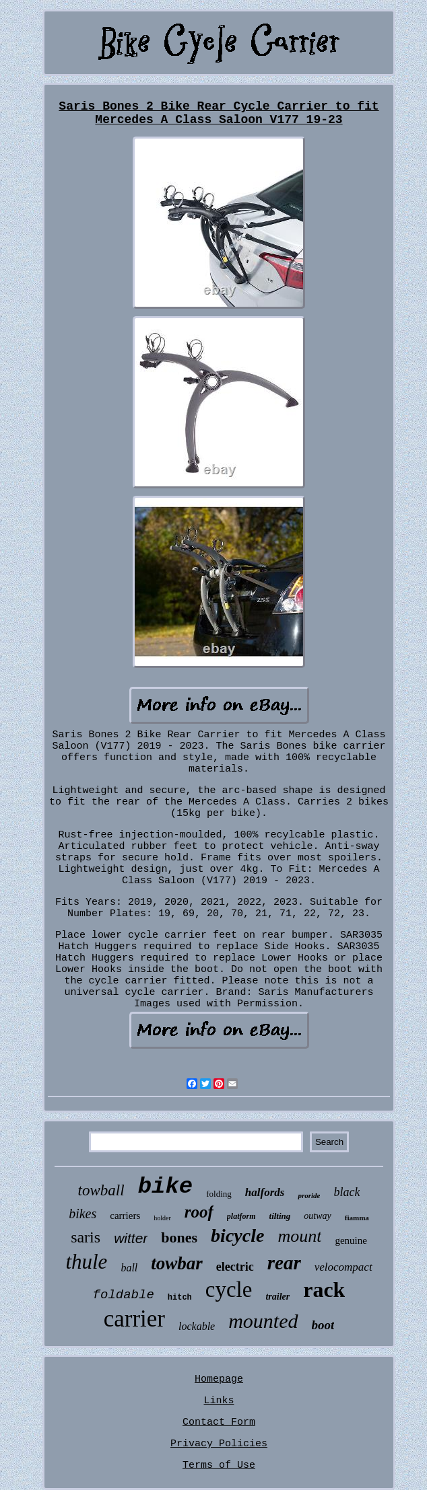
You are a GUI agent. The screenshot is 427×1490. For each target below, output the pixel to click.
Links (218, 1401)
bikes (82, 1213)
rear (284, 1262)
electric (235, 1266)
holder (162, 1218)
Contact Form (219, 1422)
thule (86, 1261)
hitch (180, 1297)
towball (101, 1190)
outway (317, 1216)
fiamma (357, 1218)
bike (165, 1186)
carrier (134, 1319)
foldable (123, 1295)
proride (309, 1195)
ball (129, 1267)
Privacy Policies (218, 1444)
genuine (350, 1240)
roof (199, 1212)
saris (85, 1237)
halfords (265, 1192)
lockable (196, 1326)
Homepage (219, 1379)
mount (299, 1236)
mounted (263, 1321)
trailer (277, 1297)
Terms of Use (219, 1465)
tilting (280, 1216)
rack (324, 1289)
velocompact (343, 1267)
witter (130, 1238)
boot (323, 1325)
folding (219, 1194)
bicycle (237, 1235)
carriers (125, 1215)
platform (241, 1216)
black (346, 1192)
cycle (229, 1289)
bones (179, 1237)
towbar (177, 1263)
